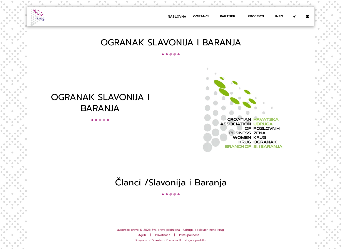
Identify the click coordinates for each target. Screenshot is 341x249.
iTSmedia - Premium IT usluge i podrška (177, 240)
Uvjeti (142, 235)
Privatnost (162, 235)
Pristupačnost (189, 235)
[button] (203, 16)
